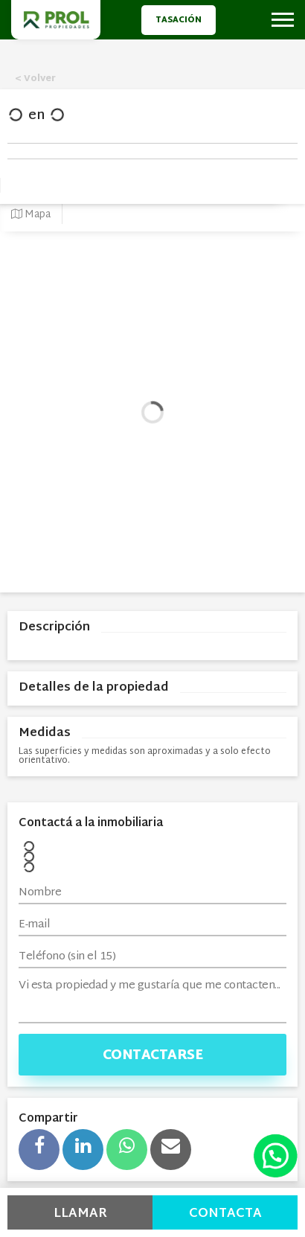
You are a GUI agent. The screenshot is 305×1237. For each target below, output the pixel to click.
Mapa (31, 214)
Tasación (178, 20)
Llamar (80, 1213)
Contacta (225, 1213)
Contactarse (153, 1055)
